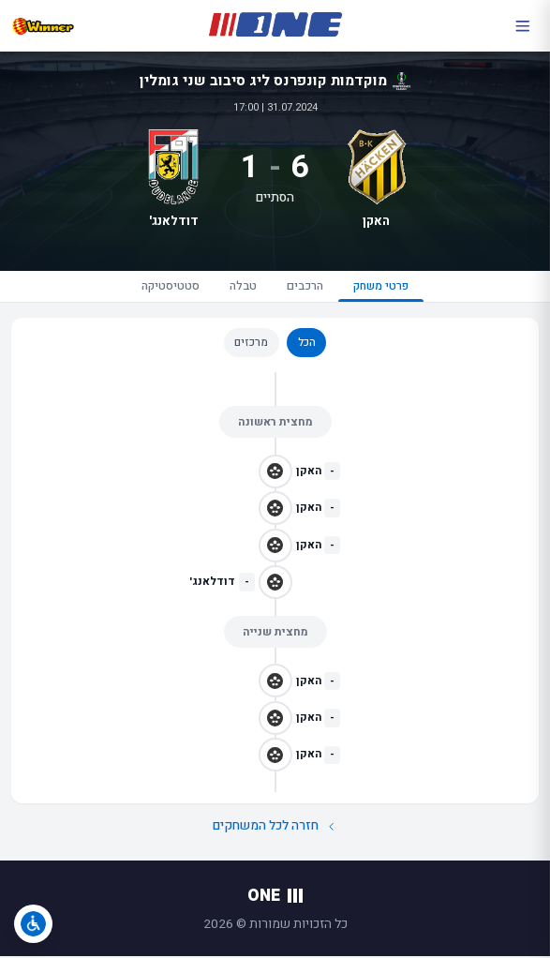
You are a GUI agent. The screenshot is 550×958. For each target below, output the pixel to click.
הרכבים (307, 287)
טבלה (235, 287)
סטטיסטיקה (153, 287)
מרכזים (251, 344)
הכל (307, 344)
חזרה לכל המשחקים (274, 829)
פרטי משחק (396, 291)
